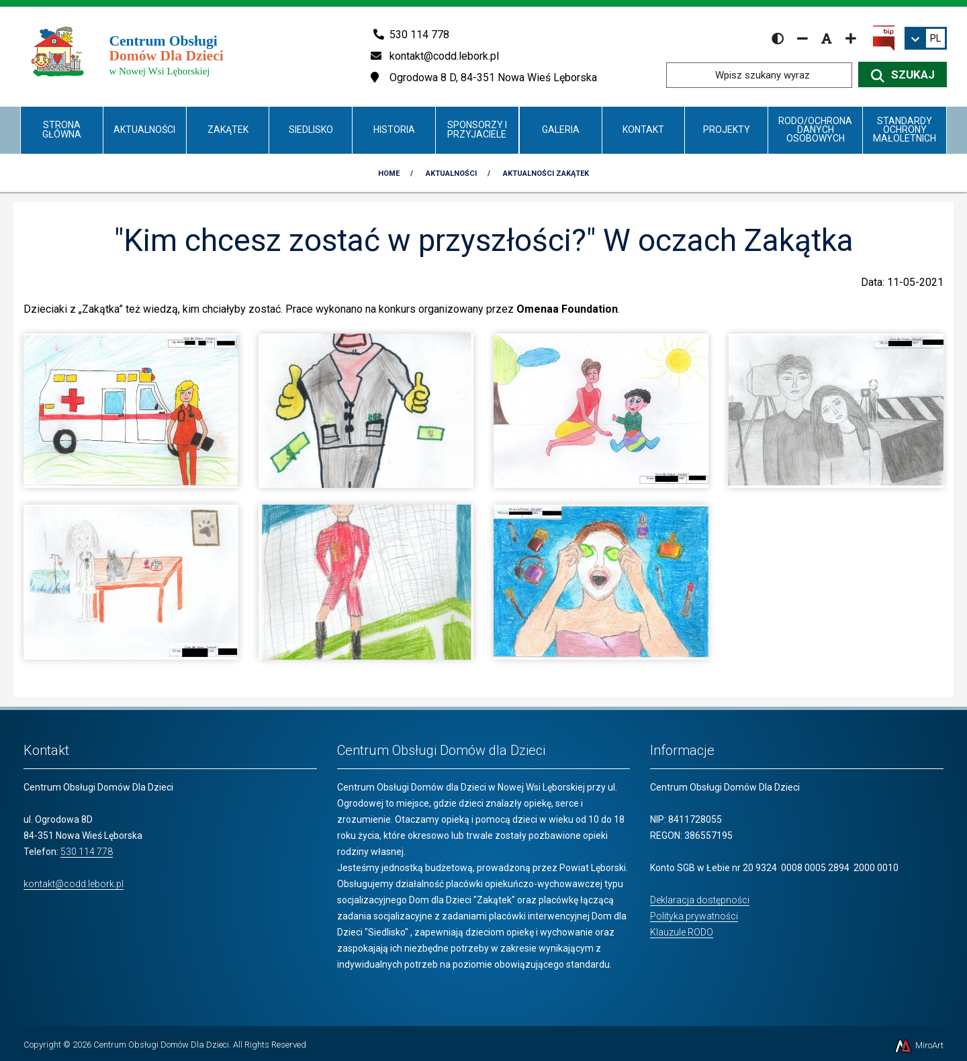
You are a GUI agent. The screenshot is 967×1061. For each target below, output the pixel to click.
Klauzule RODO (681, 932)
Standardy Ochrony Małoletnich (904, 129)
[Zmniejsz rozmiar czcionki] (802, 38)
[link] (926, 38)
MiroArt (918, 1045)
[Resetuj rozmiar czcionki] (827, 38)
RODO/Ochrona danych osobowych (815, 129)
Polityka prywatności (694, 916)
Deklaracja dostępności (699, 900)
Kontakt (643, 129)
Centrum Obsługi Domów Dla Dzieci (161, 1045)
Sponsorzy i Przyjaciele (477, 129)
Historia (394, 129)
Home (389, 173)
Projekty (726, 129)
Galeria (561, 129)
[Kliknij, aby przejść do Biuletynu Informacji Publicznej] (883, 37)
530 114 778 (86, 851)
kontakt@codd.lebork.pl (74, 883)
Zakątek (228, 129)
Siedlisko (311, 129)
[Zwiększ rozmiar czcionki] (851, 38)
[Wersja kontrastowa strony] (777, 38)
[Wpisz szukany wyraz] (759, 75)
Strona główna (61, 129)
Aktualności (144, 129)
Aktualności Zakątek (546, 173)
